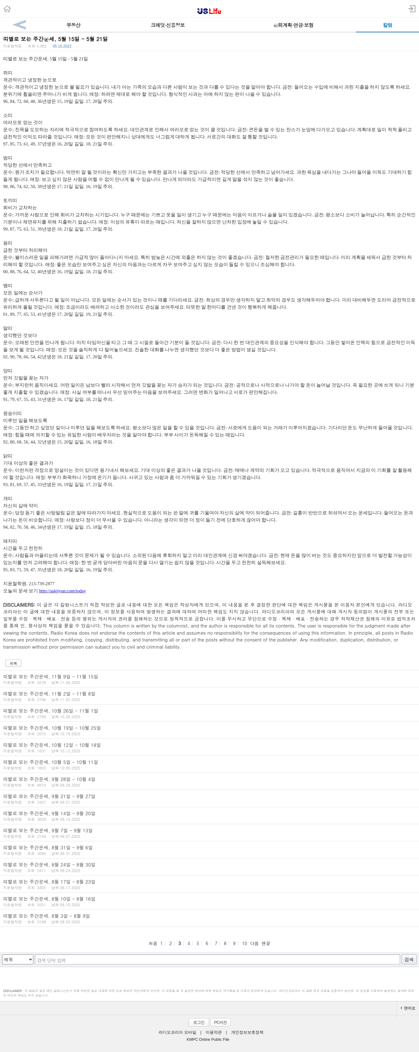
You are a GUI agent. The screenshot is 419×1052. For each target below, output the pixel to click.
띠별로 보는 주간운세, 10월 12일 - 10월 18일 (209, 747)
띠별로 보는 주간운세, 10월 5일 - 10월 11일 (209, 764)
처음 (153, 943)
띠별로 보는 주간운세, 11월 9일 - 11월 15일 (209, 679)
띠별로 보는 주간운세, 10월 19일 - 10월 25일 (209, 730)
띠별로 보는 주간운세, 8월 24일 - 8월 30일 (209, 867)
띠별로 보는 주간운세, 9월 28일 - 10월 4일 (209, 782)
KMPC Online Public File (208, 1039)
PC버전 (220, 1022)
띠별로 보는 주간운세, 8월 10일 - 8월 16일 (209, 901)
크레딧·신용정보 (167, 25)
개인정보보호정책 (247, 1032)
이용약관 (214, 1032)
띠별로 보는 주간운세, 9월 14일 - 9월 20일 (209, 816)
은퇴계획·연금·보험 (293, 25)
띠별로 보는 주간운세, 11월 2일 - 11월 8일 (209, 696)
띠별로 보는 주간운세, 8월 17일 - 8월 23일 (209, 884)
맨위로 (407, 1008)
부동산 (73, 25)
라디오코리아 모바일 (177, 1032)
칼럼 (387, 25)
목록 (13, 663)
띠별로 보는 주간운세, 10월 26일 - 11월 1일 (209, 713)
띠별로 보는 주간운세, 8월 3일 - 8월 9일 (209, 918)
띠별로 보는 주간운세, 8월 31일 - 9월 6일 (209, 850)
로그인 (198, 1022)
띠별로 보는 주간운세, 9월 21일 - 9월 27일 (209, 799)
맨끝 (266, 943)
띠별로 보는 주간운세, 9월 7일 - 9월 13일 (209, 833)
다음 (254, 943)
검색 (409, 959)
